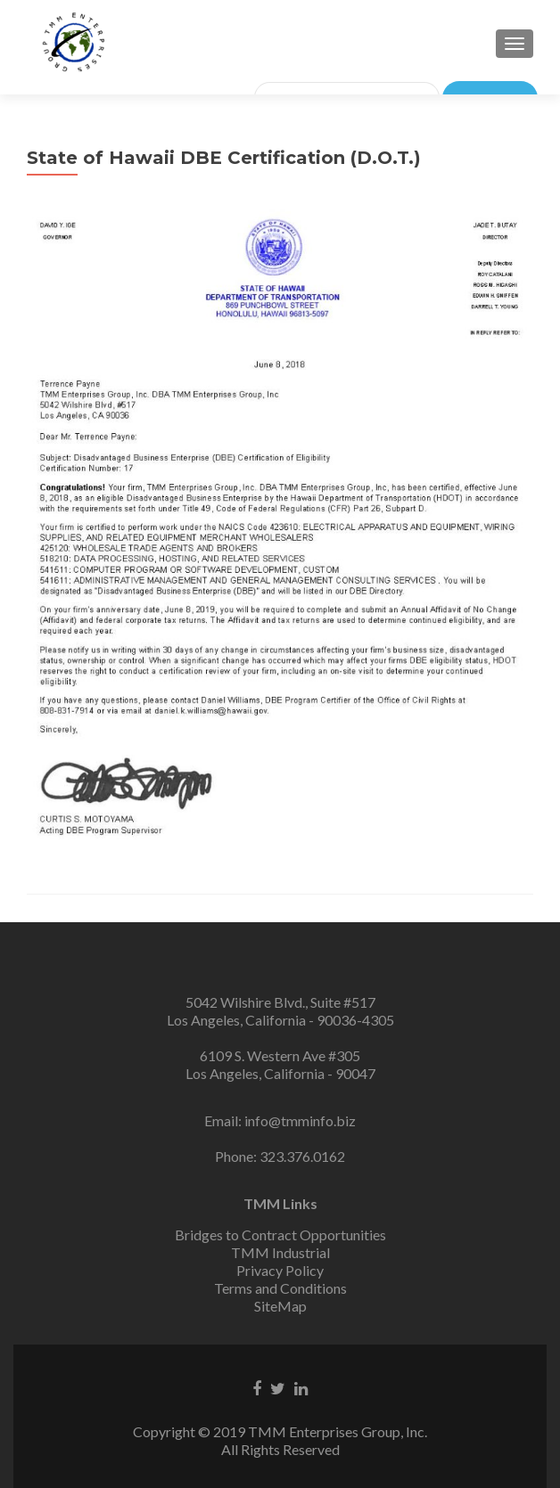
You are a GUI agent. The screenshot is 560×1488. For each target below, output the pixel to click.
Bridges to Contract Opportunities (280, 1234)
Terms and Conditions (280, 1288)
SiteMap (280, 1305)
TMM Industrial (280, 1252)
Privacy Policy (280, 1270)
